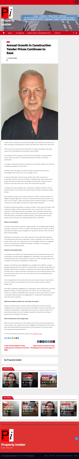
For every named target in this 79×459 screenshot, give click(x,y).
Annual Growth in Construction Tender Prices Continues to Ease (29, 49)
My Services (20, 33)
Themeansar (31, 455)
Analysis (6, 404)
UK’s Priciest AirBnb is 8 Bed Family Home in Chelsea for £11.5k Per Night (16, 348)
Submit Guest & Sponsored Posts (39, 33)
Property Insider (12, 58)
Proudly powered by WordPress (9, 455)
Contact (57, 33)
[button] (73, 33)
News (8, 41)
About (10, 33)
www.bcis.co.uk (37, 333)
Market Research (66, 404)
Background (26, 375)
